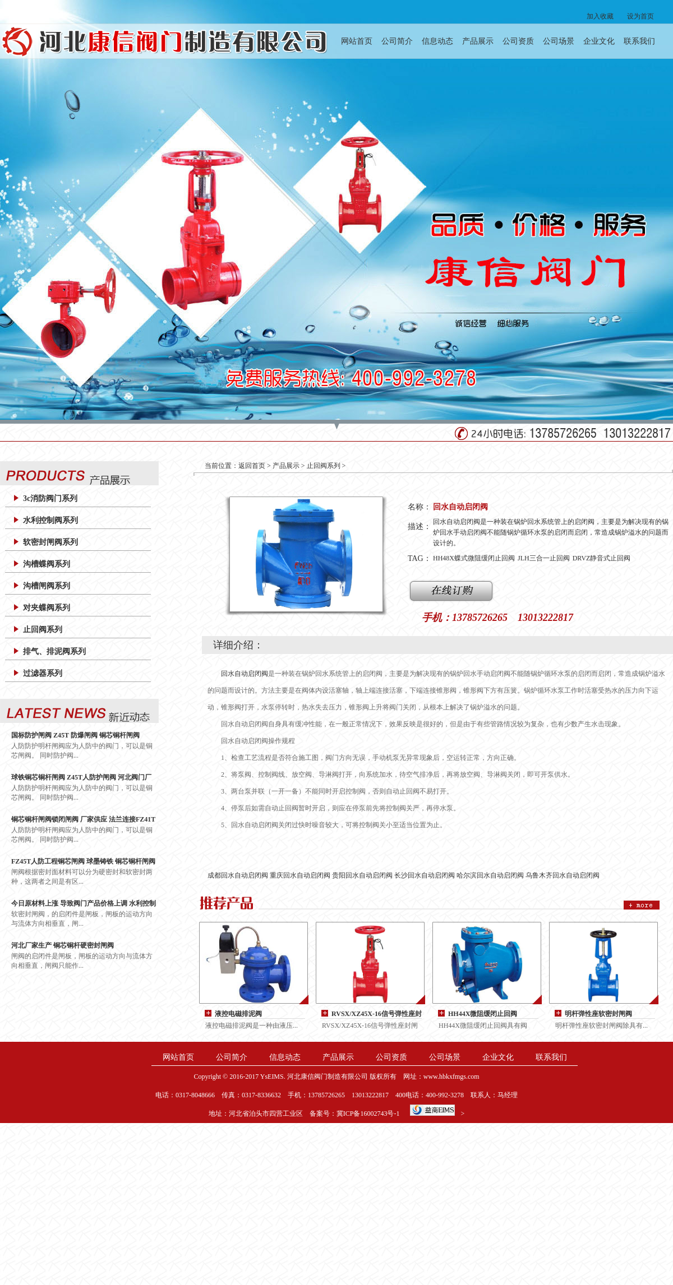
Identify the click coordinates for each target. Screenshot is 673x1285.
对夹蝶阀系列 (46, 608)
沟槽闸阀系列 (46, 586)
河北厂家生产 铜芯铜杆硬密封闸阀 (62, 945)
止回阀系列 (42, 629)
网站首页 (356, 41)
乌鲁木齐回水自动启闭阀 (563, 875)
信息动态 (437, 41)
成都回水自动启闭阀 (238, 875)
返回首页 (251, 466)
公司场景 (558, 41)
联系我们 (639, 41)
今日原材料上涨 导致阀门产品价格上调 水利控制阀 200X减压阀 (83, 903)
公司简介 (397, 41)
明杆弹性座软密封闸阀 (598, 1014)
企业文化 (599, 41)
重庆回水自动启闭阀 (300, 875)
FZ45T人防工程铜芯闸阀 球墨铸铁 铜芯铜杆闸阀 (83, 861)
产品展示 (478, 41)
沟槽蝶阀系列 (46, 564)
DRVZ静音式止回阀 (602, 558)
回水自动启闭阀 (244, 674)
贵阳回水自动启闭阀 (362, 875)
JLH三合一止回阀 (544, 558)
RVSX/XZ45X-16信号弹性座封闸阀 (376, 1014)
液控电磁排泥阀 (238, 1014)
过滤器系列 (42, 673)
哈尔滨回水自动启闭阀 (490, 875)
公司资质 (518, 41)
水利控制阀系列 (50, 520)
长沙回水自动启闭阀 (424, 875)
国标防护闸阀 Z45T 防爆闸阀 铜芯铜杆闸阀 (75, 735)
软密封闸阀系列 (50, 542)
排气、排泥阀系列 (54, 651)
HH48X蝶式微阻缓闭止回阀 (474, 558)
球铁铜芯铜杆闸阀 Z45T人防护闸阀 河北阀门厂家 (81, 777)
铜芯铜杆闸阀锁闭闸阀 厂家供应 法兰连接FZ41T (83, 819)
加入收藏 (600, 16)
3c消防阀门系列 (50, 498)
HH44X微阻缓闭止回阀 (482, 1014)
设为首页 (640, 16)
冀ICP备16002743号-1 (368, 1113)
